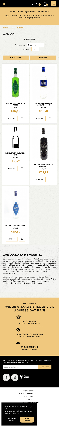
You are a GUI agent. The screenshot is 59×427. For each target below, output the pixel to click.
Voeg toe (11, 118)
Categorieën (17, 58)
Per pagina (24, 49)
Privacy (29, 399)
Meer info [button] (15, 414)
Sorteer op (20, 45)
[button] (31, 3)
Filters (44, 58)
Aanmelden (44, 367)
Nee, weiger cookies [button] (12, 420)
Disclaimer (28, 396)
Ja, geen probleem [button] (27, 420)
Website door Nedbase (29, 402)
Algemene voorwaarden (29, 394)
